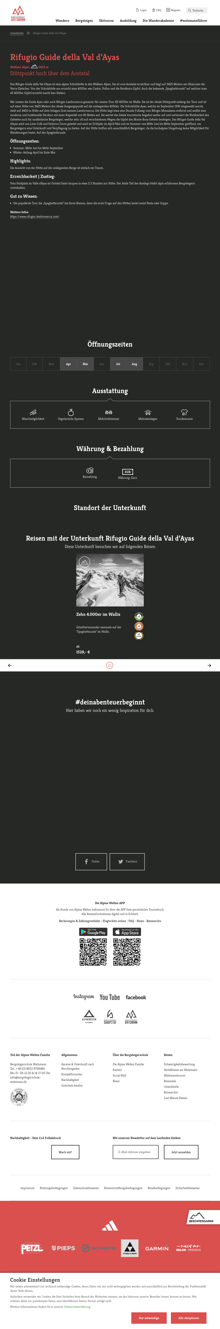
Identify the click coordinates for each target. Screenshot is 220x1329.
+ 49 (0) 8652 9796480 (30, 1069)
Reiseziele (170, 1081)
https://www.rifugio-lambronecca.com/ (34, 216)
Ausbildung (128, 20)
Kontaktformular (71, 1074)
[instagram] (83, 1000)
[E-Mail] (136, 1152)
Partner (117, 1070)
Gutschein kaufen (72, 1085)
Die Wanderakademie (158, 20)
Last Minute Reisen (175, 1098)
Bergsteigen (84, 20)
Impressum (28, 1188)
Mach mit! (65, 1152)
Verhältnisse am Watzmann (180, 1070)
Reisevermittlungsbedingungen (123, 1188)
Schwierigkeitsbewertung (179, 1064)
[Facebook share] (91, 861)
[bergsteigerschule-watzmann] (131, 1022)
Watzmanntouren (174, 1075)
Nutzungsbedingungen (54, 1188)
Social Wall (119, 1075)
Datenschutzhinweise (86, 1188)
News (116, 1081)
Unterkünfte (16, 33)
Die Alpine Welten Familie (128, 1064)
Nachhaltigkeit (70, 1080)
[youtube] (110, 1000)
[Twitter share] (127, 861)
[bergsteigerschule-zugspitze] (110, 1022)
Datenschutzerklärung (77, 1307)
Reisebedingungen (159, 1188)
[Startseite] (18, 13)
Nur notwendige (149, 1318)
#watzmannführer (193, 20)
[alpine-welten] (89, 1022)
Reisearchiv (171, 1092)
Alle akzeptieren (188, 1318)
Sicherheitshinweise (187, 1188)
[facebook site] (136, 1000)
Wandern (62, 20)
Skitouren (106, 20)
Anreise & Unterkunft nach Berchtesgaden (77, 1066)
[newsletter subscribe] (181, 1152)
